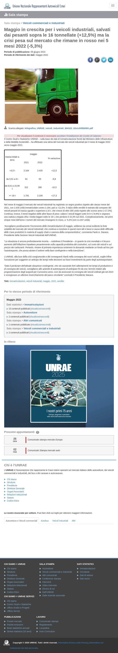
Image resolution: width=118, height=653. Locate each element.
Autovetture (30, 312)
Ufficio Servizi (13, 611)
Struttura (11, 482)
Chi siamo (11, 479)
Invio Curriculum (47, 631)
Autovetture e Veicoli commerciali (21, 521)
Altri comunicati (32, 320)
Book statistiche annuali (18, 628)
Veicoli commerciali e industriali (43, 23)
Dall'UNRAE (48, 592)
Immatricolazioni (34, 304)
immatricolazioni (17, 281)
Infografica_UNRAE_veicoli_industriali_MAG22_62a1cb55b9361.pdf (59, 128)
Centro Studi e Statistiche (19, 604)
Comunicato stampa (48, 621)
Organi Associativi (15, 491)
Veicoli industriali (60, 521)
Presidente (12, 485)
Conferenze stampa (51, 578)
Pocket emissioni (15, 624)
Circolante (84, 572)
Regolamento (45, 624)
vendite (60, 281)
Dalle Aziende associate (53, 595)
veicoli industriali (34, 281)
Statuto (10, 497)
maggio (46, 281)
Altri (73, 521)
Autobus (45, 521)
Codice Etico (13, 501)
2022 (53, 281)
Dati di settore (86, 575)
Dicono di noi (48, 589)
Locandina (44, 628)
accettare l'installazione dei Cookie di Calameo (79, 136)
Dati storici (85, 578)
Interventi (46, 582)
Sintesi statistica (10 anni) (19, 631)
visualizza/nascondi (40, 308)
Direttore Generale (16, 488)
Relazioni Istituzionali (17, 494)
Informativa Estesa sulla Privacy (73, 643)
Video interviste (49, 585)
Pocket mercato (14, 621)
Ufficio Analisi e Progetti (18, 607)
